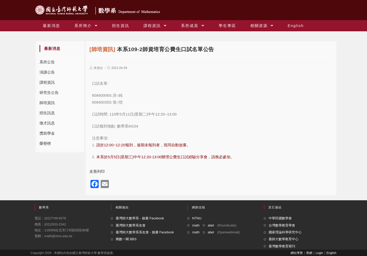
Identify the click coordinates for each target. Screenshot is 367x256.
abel (211, 225)
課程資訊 (47, 82)
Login (319, 253)
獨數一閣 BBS (126, 239)
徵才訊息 (47, 123)
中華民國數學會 (280, 218)
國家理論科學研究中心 (285, 232)
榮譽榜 (45, 143)
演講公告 (47, 72)
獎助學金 (47, 133)
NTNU (196, 218)
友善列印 (97, 171)
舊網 (309, 253)
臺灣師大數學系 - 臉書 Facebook (140, 218)
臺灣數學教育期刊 (282, 246)
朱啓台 (98, 68)
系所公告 (47, 62)
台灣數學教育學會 (282, 225)
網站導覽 (297, 253)
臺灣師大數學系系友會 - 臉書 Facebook (145, 232)
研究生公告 (49, 92)
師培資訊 (47, 103)
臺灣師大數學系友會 (131, 225)
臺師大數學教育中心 (283, 239)
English (331, 253)
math (196, 225)
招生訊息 (47, 113)
